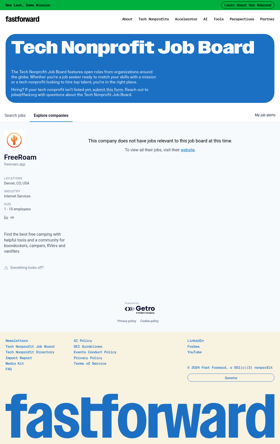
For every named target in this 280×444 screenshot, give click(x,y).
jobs (15, 115)
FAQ (9, 368)
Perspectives (242, 18)
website (188, 149)
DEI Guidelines (88, 346)
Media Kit (15, 363)
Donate (231, 377)
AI (205, 18)
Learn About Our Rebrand (247, 4)
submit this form (108, 89)
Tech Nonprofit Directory (30, 351)
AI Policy (83, 340)
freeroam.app (14, 164)
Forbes (193, 346)
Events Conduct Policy (95, 351)
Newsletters (17, 340)
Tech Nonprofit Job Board (30, 346)
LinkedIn (195, 340)
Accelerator (186, 18)
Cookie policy (149, 321)
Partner (267, 18)
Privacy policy (126, 321)
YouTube (194, 351)
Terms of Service (90, 363)
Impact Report (19, 357)
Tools (219, 18)
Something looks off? (24, 268)
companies (51, 115)
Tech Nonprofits (153, 18)
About (127, 18)
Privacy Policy (88, 357)
